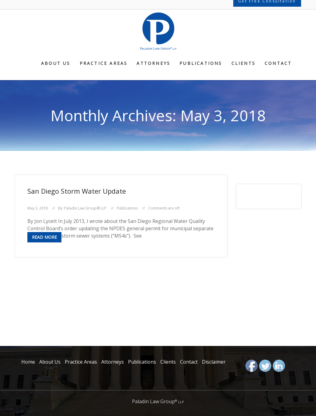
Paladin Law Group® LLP (85, 208)
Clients (243, 63)
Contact (278, 63)
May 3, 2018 (37, 208)
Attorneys (153, 63)
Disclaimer (214, 361)
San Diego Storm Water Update (76, 191)
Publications (200, 63)
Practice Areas (104, 63)
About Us (56, 63)
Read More (44, 237)
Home (28, 361)
